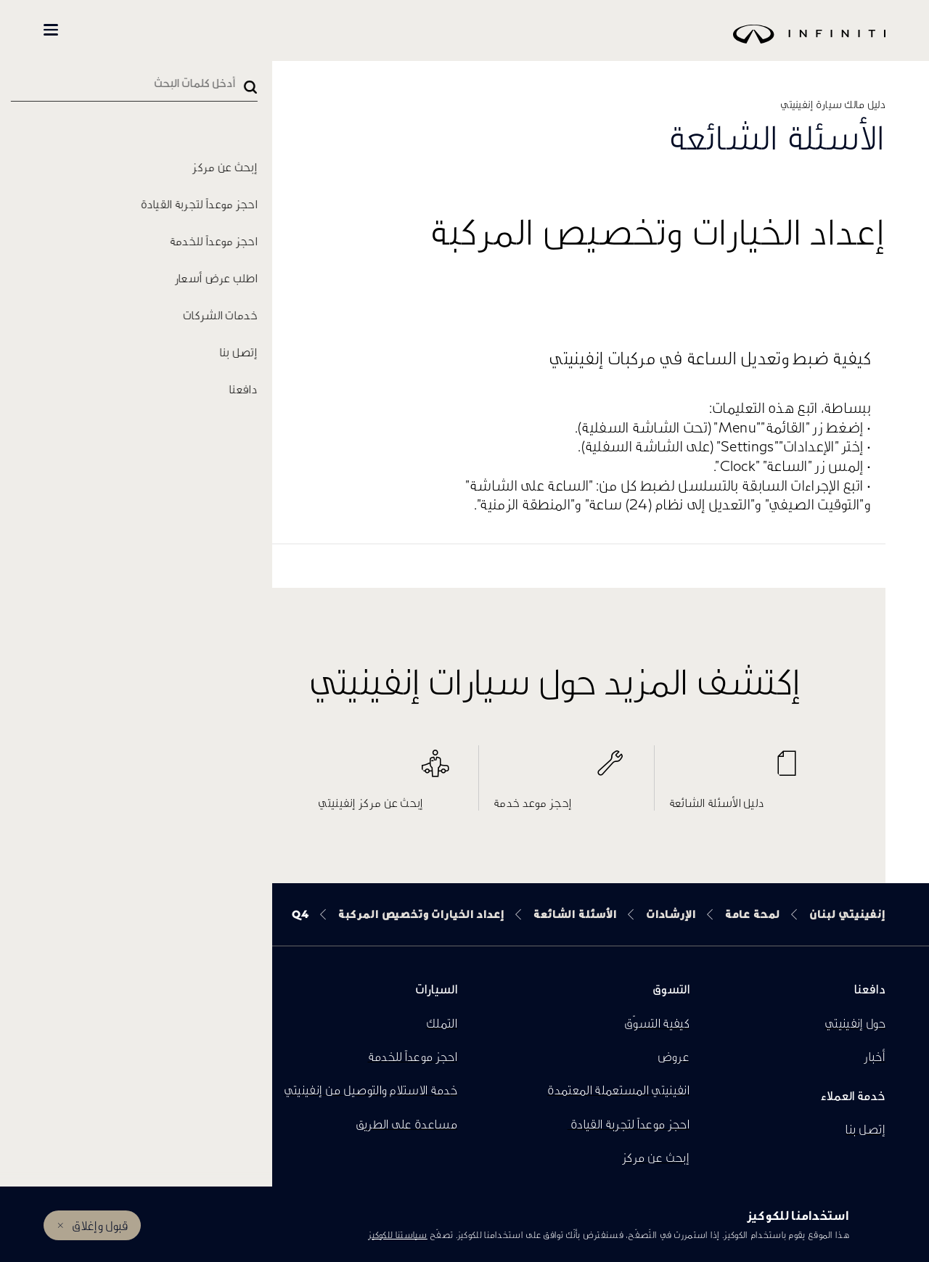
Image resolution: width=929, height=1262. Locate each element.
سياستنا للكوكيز (397, 1234)
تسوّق (197, 30)
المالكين (117, 30)
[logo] (500, 45)
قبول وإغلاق (100, 1225)
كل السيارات (276, 30)
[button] (51, 29)
